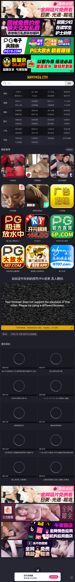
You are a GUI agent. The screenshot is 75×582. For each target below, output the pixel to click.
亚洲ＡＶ (18, 101)
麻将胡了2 (18, 96)
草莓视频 (51, 138)
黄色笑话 (51, 133)
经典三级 (34, 114)
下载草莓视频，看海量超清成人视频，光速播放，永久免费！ (44, 327)
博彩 (5, 93)
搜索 (69, 83)
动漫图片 (67, 120)
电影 (5, 112)
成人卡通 (51, 110)
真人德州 (34, 92)
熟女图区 (51, 123)
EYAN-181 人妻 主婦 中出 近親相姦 (23, 334)
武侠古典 (67, 129)
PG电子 (18, 92)
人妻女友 (51, 129)
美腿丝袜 (18, 123)
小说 (5, 130)
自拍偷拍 (34, 101)
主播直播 (51, 105)
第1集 (5, 334)
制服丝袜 (18, 114)
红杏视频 (18, 142)
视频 (5, 103)
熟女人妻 (18, 105)
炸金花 (34, 96)
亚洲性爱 (18, 110)
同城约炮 (18, 138)
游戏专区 (67, 92)
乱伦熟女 (51, 114)
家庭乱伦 (34, 129)
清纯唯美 (34, 123)
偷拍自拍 (34, 110)
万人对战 (51, 92)
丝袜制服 (34, 105)
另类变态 (67, 114)
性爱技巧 (67, 133)
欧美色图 (51, 120)
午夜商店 (34, 138)
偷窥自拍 (18, 120)
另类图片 (67, 123)
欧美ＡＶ (51, 101)
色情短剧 (34, 142)
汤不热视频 (67, 138)
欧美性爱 (67, 110)
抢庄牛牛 (67, 96)
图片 (5, 121)
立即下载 (53, 577)
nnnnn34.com (37, 77)
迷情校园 (18, 133)
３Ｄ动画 (67, 101)
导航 (5, 140)
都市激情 (18, 129)
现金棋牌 (51, 96)
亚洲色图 (34, 120)
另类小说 (34, 133)
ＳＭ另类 (67, 105)
